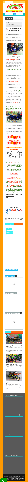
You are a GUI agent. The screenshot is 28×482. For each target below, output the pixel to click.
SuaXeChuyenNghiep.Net (11, 176)
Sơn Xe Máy (16, 102)
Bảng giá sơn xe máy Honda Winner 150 (14, 364)
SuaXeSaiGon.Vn (15, 172)
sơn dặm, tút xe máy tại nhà (14, 182)
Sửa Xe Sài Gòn (14, 162)
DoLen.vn (19, 176)
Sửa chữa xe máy (13, 185)
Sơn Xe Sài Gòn (14, 33)
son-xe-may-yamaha (10, 24)
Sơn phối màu (17, 181)
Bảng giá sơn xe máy (14, 140)
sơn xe (11, 184)
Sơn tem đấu (10, 181)
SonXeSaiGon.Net (14, 173)
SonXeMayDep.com (14, 174)
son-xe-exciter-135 (10, 194)
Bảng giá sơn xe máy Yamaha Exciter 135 (13, 382)
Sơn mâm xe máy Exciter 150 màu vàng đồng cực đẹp (14, 345)
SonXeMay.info (14, 177)
